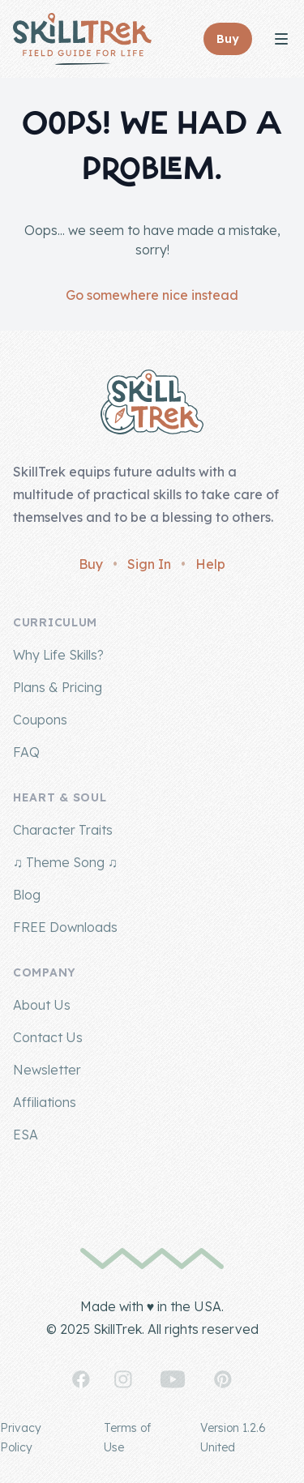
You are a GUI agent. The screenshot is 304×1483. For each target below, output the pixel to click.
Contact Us (48, 1037)
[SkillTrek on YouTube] (172, 1379)
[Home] (82, 39)
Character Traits (63, 830)
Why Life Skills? (58, 655)
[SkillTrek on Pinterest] (223, 1379)
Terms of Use (127, 1438)
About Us (42, 1005)
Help (210, 564)
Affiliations (44, 1102)
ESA (25, 1134)
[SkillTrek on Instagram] (123, 1379)
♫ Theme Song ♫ (65, 862)
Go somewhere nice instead (152, 295)
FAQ (26, 752)
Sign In (149, 564)
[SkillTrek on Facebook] (81, 1379)
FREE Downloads (65, 927)
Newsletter (47, 1070)
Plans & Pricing (57, 687)
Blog (27, 895)
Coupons (40, 720)
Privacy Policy (20, 1438)
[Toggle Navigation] (281, 39)
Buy (91, 564)
